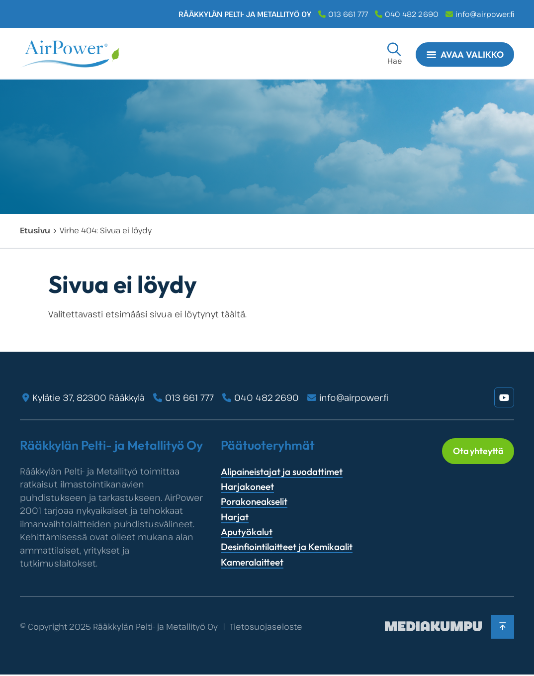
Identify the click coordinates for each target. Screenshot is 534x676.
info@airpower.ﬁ (485, 14)
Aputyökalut (246, 532)
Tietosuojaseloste (266, 627)
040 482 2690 (412, 14)
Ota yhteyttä (475, 452)
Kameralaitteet (252, 562)
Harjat (235, 517)
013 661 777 (348, 14)
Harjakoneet (247, 486)
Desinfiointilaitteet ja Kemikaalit (287, 547)
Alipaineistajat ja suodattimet (282, 472)
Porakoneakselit (254, 501)
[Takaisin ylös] (501, 627)
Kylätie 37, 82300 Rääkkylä (88, 397)
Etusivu (35, 230)
